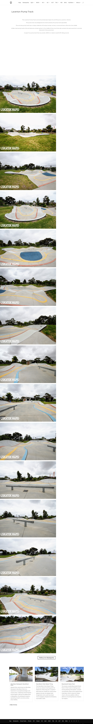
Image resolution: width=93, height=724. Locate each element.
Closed (37, 712)
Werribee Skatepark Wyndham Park (20, 676)
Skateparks (26, 2)
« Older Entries (13, 696)
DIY (34, 712)
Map (19, 2)
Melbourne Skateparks (46, 649)
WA (61, 2)
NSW (37, 2)
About (78, 2)
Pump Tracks (23, 712)
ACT (52, 2)
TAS (56, 2)
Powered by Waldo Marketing (17, 716)
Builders (70, 2)
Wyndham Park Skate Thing (44, 675)
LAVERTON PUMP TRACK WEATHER (46, 62)
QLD (32, 2)
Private (29, 712)
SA (47, 2)
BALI (65, 2)
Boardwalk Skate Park (68, 675)
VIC (43, 2)
